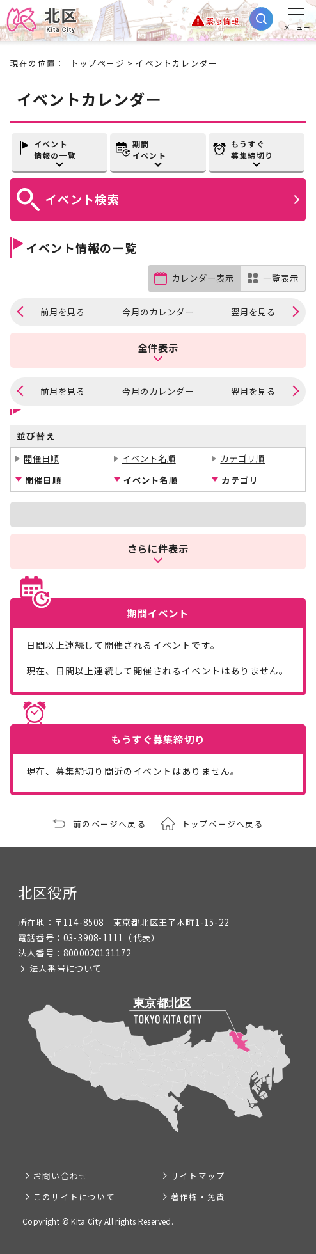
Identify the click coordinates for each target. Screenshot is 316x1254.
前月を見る (62, 312)
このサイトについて (74, 1197)
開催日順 (41, 458)
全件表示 (158, 347)
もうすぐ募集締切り (252, 149)
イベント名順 (149, 458)
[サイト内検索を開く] (261, 19)
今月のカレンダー (158, 312)
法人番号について (65, 968)
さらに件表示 (158, 548)
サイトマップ (198, 1176)
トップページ (97, 63)
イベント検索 (82, 199)
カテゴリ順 (242, 458)
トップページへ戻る (223, 824)
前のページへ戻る (109, 824)
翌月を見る (253, 312)
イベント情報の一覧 (55, 149)
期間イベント (149, 149)
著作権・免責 (198, 1197)
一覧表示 (281, 278)
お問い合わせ (60, 1176)
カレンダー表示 (202, 278)
